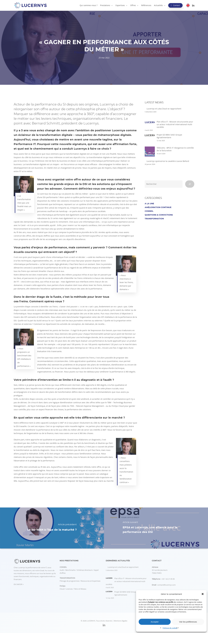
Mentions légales (120, 621)
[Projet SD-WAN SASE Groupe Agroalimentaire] (150, 136)
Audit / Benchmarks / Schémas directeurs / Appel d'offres (79, 570)
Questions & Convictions (159, 215)
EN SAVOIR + (19, 584)
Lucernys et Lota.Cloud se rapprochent (164, 108)
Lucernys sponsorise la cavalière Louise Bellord (168, 161)
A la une (149, 204)
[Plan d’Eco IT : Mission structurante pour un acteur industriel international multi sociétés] (150, 123)
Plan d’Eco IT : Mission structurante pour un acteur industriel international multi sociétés (175, 124)
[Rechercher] (189, 184)
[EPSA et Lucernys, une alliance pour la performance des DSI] (156, 528)
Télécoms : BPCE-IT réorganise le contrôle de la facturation (175, 149)
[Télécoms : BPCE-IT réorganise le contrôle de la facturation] (150, 153)
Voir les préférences (188, 622)
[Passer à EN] (188, 5)
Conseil (149, 211)
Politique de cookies (170, 628)
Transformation (154, 219)
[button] (202, 594)
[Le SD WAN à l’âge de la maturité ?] (52, 528)
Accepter (155, 622)
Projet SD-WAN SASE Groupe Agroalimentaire (169, 136)
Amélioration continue (158, 207)
